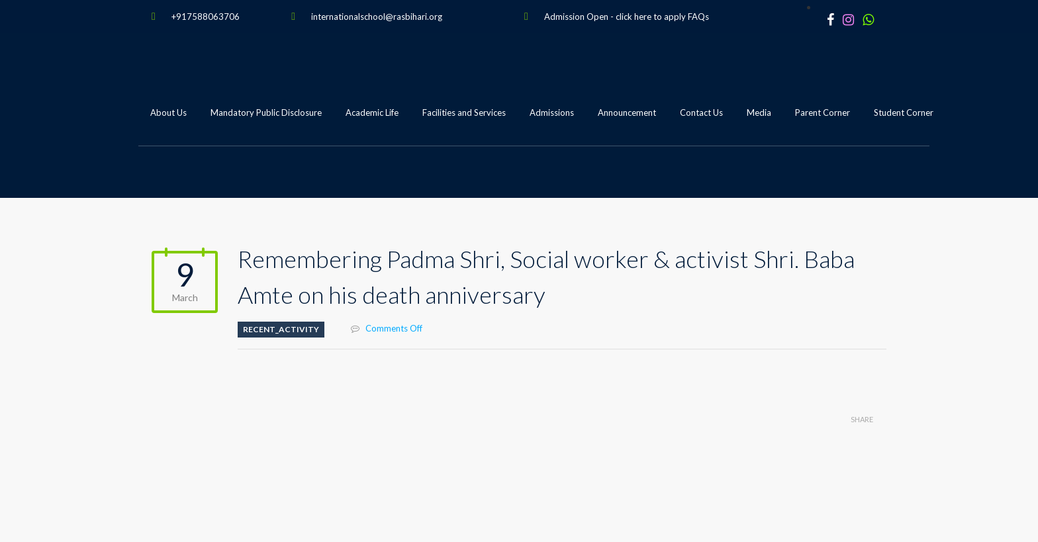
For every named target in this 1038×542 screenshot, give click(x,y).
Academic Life (372, 112)
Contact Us (701, 112)
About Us (168, 112)
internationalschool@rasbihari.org (376, 16)
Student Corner (903, 112)
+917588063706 (205, 16)
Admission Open (576, 16)
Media (759, 112)
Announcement (627, 112)
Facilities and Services (464, 112)
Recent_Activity (281, 329)
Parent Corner (822, 112)
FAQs (698, 16)
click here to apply (651, 16)
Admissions (552, 112)
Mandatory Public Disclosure (266, 112)
